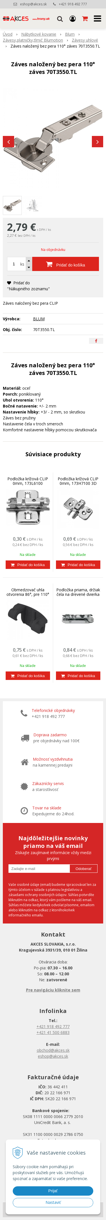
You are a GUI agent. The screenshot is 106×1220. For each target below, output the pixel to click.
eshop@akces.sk (33, 4)
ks (22, 264)
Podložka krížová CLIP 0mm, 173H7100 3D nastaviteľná (78, 483)
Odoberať (83, 869)
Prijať (53, 1191)
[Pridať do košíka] (65, 264)
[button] (60, 18)
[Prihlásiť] (73, 18)
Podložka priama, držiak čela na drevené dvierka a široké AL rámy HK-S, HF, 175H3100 (78, 596)
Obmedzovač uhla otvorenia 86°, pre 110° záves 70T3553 (28, 594)
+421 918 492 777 (73, 4)
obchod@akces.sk (53, 1050)
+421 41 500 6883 (53, 1032)
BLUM (39, 318)
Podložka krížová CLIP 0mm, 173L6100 (27, 481)
